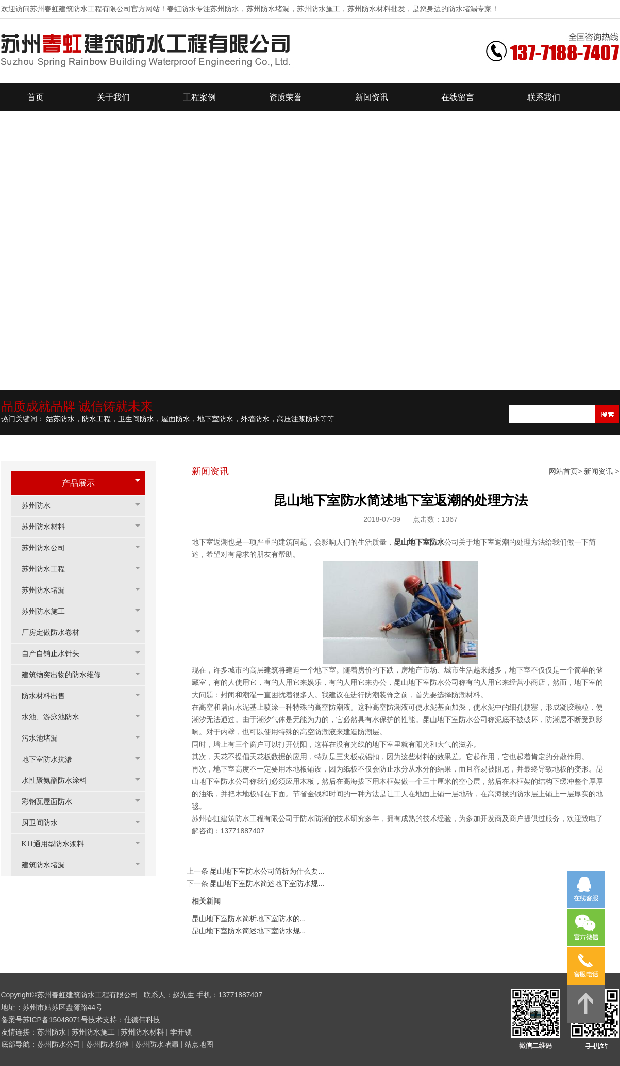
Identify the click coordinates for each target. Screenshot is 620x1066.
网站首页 (563, 471)
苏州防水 (41, 506)
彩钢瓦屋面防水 (52, 802)
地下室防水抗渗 (52, 759)
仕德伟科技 (142, 1019)
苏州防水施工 (48, 611)
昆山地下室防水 (419, 542)
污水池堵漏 (45, 738)
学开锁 (181, 1032)
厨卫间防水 (45, 823)
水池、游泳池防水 (56, 717)
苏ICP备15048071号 (56, 1019)
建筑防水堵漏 (48, 865)
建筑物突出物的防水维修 (66, 675)
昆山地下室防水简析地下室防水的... (249, 918)
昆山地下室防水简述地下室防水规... (267, 883)
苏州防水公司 (48, 548)
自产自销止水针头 (56, 654)
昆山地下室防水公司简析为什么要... (267, 871)
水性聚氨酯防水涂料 (59, 780)
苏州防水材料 (48, 527)
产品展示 (78, 483)
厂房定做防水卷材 (56, 632)
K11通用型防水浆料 (58, 844)
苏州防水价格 (107, 1044)
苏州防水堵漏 (48, 590)
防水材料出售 (48, 696)
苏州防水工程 (48, 569)
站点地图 (199, 1044)
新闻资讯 (598, 471)
